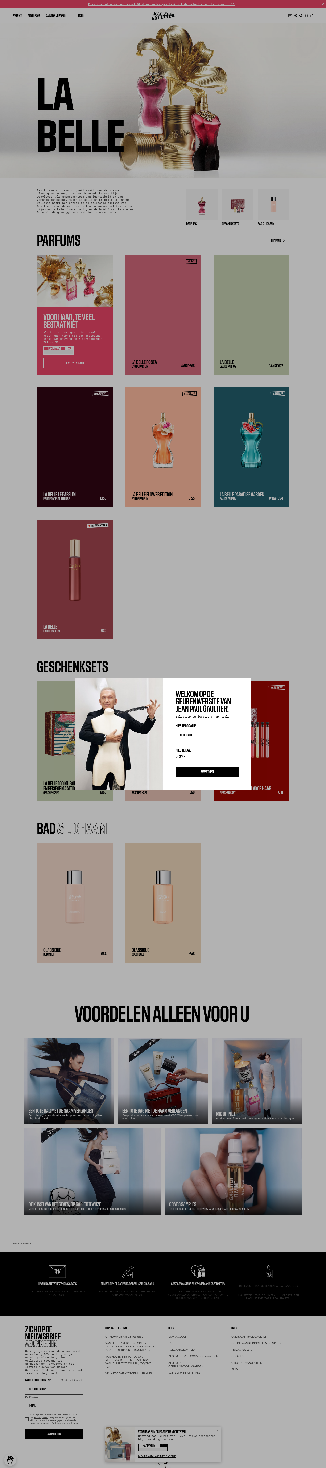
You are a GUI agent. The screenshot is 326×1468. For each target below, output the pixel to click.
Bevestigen (207, 772)
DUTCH (182, 756)
